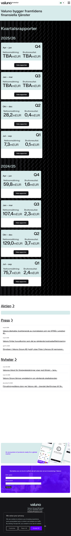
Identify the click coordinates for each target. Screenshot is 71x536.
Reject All (24, 528)
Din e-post (23, 482)
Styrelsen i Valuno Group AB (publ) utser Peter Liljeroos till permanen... (33, 349)
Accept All (36, 528)
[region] (24, 522)
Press (5, 320)
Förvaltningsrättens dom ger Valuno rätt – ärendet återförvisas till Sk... (33, 386)
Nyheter (7, 359)
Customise (12, 528)
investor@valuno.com (34, 511)
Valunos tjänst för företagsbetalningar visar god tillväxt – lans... (30, 370)
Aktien (6, 306)
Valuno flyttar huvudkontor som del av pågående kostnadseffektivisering (34, 341)
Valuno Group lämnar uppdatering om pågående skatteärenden (30, 378)
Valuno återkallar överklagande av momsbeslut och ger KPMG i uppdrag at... (34, 332)
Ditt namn (23, 476)
